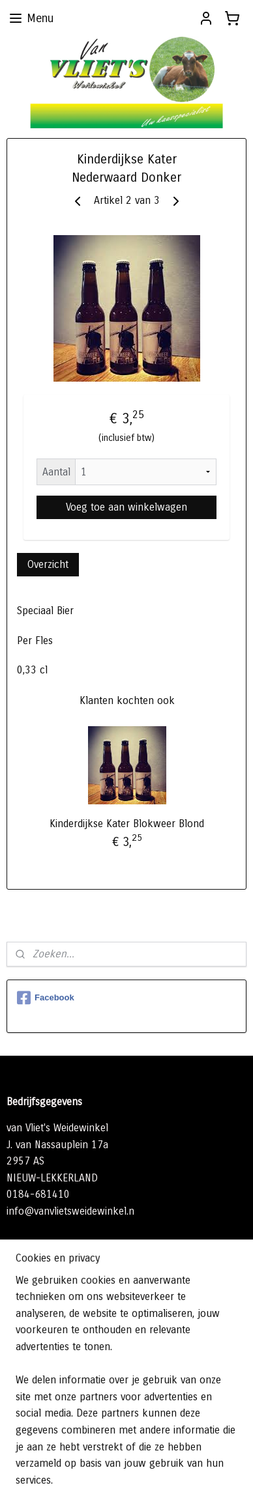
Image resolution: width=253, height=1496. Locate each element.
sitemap (144, 1451)
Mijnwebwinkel (148, 1472)
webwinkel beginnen (212, 1451)
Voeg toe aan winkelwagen (126, 507)
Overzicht (47, 564)
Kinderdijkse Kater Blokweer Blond (127, 823)
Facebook (45, 998)
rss (168, 1451)
